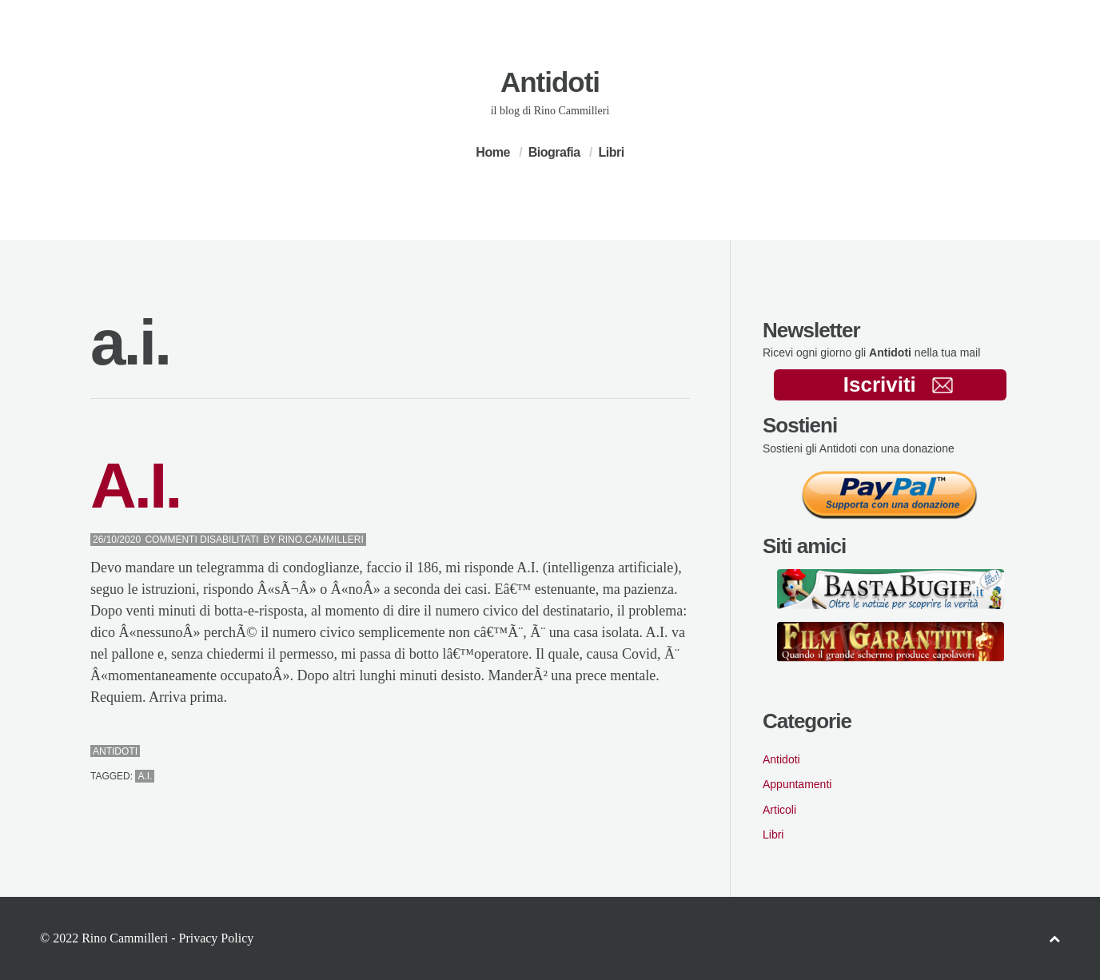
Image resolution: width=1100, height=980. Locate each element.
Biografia (554, 152)
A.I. (135, 485)
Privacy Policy (215, 938)
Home (492, 152)
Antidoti (550, 82)
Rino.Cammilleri (321, 539)
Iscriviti (898, 384)
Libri (611, 152)
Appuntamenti (797, 784)
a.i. (145, 776)
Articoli (779, 809)
